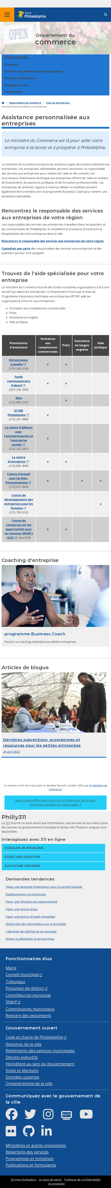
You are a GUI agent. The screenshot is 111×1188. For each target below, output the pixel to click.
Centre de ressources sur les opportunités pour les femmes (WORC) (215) (18, 529)
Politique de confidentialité (82, 1179)
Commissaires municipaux (30, 1009)
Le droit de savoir (50, 1179)
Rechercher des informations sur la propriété (36, 924)
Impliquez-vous (16, 85)
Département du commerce (25, 102)
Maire (11, 968)
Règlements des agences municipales (40, 1050)
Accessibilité (56, 1183)
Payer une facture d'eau (22, 909)
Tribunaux (15, 981)
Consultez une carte (16, 248)
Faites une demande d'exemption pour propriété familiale (44, 887)
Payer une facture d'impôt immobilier (30, 917)
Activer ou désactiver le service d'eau (30, 939)
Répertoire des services (27, 1152)
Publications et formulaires (31, 1165)
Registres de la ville (23, 1044)
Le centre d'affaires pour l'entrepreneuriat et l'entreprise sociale (18, 436)
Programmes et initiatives (30, 1158)
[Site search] (105, 14)
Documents (13, 92)
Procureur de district (25, 988)
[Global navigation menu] (7, 14)
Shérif (11, 1001)
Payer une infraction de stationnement (31, 902)
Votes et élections (22, 1070)
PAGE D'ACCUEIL (16, 57)
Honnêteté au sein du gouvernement (40, 1064)
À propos (11, 64)
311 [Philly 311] (8, 823)
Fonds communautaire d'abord (18, 381)
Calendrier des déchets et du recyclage (31, 931)
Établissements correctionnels (26, 894)
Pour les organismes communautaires (33, 71)
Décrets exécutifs (22, 1057)
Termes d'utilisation (23, 1179)
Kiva (19, 398)
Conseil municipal (22, 974)
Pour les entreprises (19, 78)
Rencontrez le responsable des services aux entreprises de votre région (53, 241)
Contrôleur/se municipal (28, 995)
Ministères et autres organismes (36, 1145)
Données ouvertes (22, 1077)
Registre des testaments (28, 1015)
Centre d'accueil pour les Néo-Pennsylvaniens (18, 478)
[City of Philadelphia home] (33, 15)
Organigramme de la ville (29, 1083)
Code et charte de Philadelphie (34, 1037)
